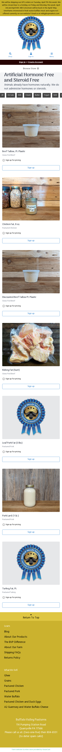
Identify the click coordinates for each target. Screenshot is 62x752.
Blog (6, 632)
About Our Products (15, 637)
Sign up (31, 168)
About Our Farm (13, 647)
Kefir (55, 95)
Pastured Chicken (14, 686)
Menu (51, 55)
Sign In (31, 55)
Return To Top (31, 616)
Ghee (7, 675)
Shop (10, 55)
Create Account (35, 62)
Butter (37, 95)
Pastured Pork (12, 691)
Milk (19, 95)
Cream (28, 95)
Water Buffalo (12, 697)
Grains (7, 681)
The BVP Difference (14, 642)
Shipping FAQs (12, 652)
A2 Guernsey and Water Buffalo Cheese (26, 707)
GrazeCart (46, 749)
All (2, 95)
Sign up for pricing (13, 160)
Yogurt (46, 95)
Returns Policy (12, 658)
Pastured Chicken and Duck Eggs (22, 702)
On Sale (11, 95)
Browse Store (31, 68)
